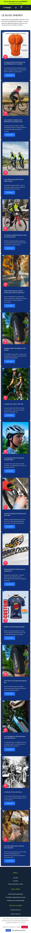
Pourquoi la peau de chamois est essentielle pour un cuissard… (14, 63)
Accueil (15, 878)
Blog (3, 32)
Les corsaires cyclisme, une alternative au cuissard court (13, 121)
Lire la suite (9, 75)
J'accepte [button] (24, 927)
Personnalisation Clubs (15, 884)
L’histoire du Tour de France (13, 792)
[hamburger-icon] (27, 7)
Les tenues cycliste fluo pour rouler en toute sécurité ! (15, 236)
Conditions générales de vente (15, 897)
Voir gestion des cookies (18, 930)
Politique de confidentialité (15, 900)
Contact (15, 881)
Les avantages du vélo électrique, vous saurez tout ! (14, 737)
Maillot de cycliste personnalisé (14, 627)
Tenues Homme (15, 910)
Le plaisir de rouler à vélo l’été (13, 404)
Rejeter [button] (8, 930)
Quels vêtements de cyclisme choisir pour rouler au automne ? (14, 291)
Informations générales (15, 894)
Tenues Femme (15, 914)
